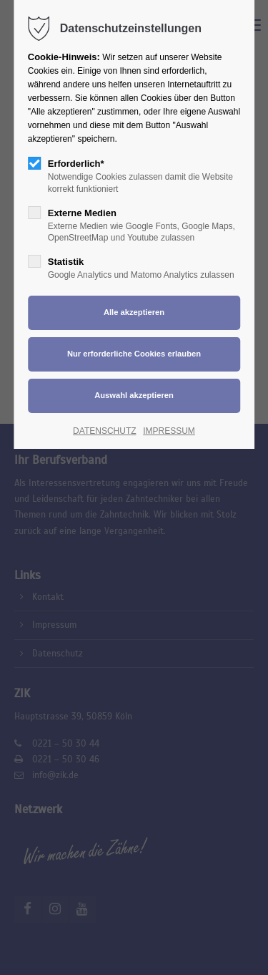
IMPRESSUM (169, 431)
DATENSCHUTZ (104, 431)
